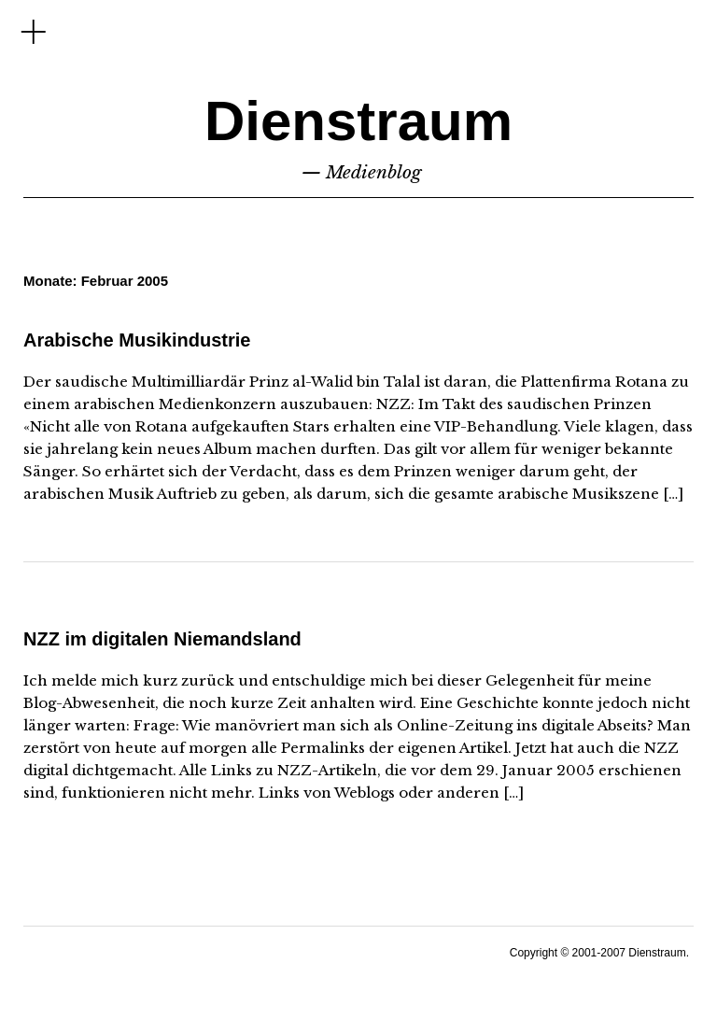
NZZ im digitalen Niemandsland (162, 639)
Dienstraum (358, 121)
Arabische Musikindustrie (136, 340)
